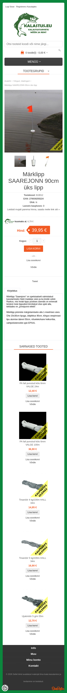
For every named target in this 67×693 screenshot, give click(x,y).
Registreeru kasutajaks (26, 7)
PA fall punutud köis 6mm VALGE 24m (33, 385)
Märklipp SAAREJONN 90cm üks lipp (20, 85)
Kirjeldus (12, 290)
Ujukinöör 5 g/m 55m (32, 616)
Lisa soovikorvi (33, 260)
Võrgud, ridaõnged (21, 81)
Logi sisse (9, 7)
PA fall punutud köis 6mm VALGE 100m (33, 443)
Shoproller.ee (58, 688)
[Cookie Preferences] (5, 688)
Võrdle (33, 267)
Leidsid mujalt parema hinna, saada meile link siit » (33, 209)
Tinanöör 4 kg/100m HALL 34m (32, 501)
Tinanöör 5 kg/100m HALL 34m (32, 560)
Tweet (35, 281)
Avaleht (7, 81)
